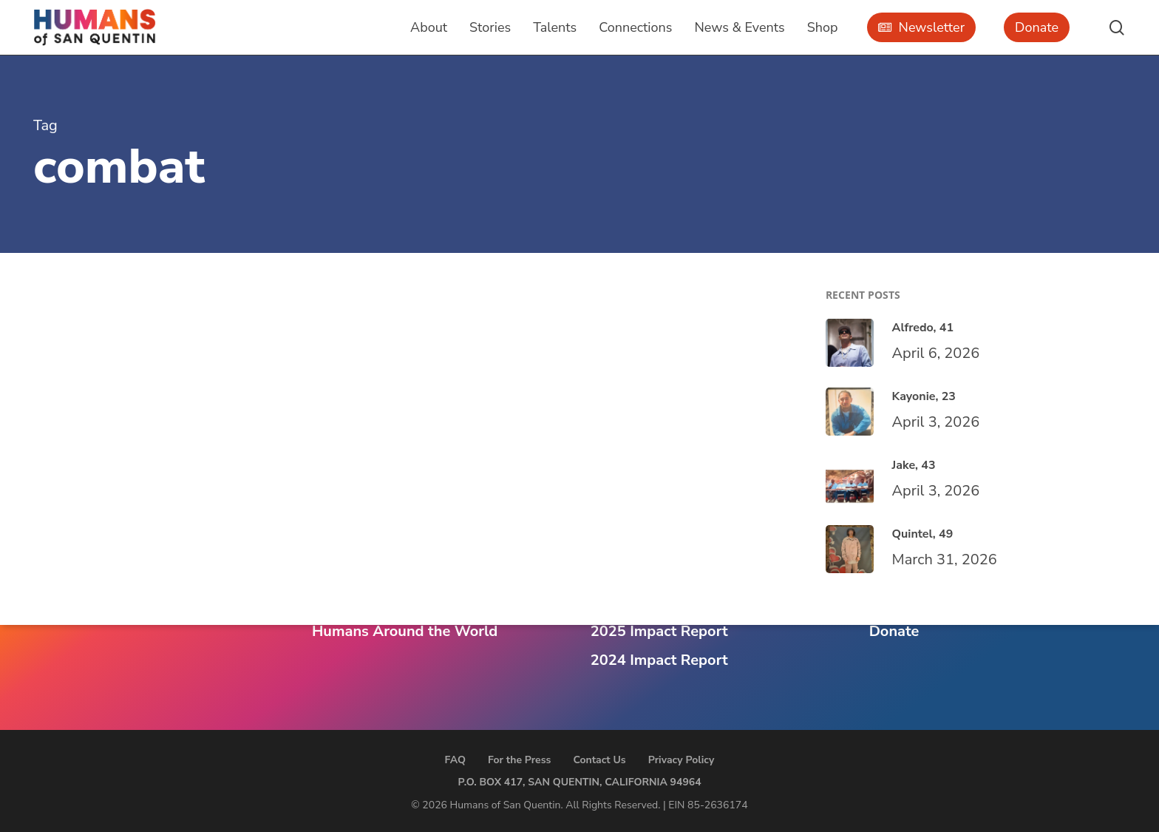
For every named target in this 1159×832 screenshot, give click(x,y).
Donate (894, 631)
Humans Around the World (404, 631)
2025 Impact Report (659, 631)
